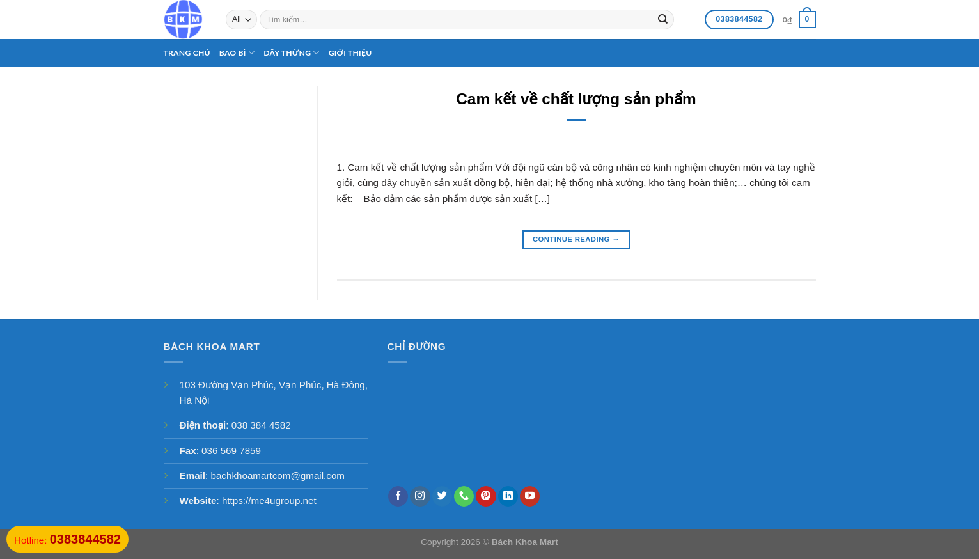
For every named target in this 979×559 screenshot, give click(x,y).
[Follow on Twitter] (442, 496)
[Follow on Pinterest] (486, 496)
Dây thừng (291, 53)
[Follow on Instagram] (420, 496)
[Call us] (464, 496)
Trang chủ (187, 53)
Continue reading (576, 239)
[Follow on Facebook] (398, 496)
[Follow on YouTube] (530, 496)
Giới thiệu (350, 53)
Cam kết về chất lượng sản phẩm (576, 98)
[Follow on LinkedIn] (508, 496)
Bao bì (237, 53)
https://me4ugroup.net (269, 500)
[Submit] (663, 19)
